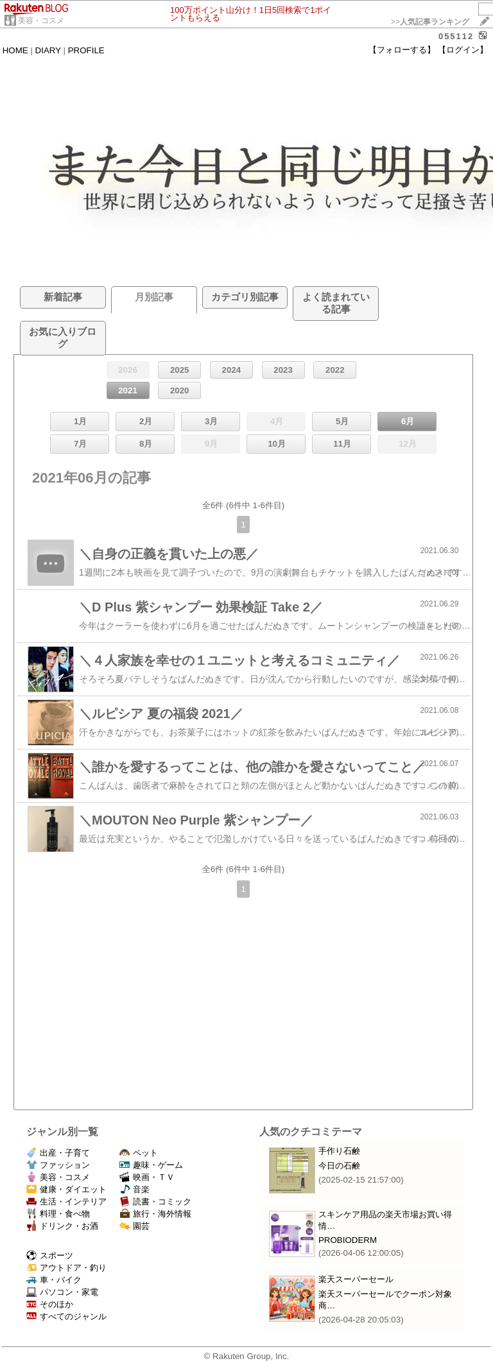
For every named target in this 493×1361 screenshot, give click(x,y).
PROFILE (86, 50)
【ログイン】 (463, 50)
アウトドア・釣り (66, 1267)
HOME (15, 50)
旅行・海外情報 (155, 1214)
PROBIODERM (347, 1240)
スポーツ (49, 1255)
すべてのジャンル (66, 1316)
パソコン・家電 (62, 1292)
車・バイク (54, 1280)
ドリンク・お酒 (62, 1226)
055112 (456, 36)
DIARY (48, 50)
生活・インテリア (66, 1201)
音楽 (134, 1189)
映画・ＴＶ (147, 1177)
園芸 (134, 1226)
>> (430, 21)
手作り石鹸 (339, 1151)
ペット (138, 1153)
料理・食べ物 (58, 1214)
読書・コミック (155, 1201)
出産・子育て (58, 1153)
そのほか (49, 1304)
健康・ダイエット (66, 1189)
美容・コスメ (41, 20)
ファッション (58, 1165)
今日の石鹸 (339, 1165)
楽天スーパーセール (356, 1279)
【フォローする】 (401, 50)
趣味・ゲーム (151, 1165)
